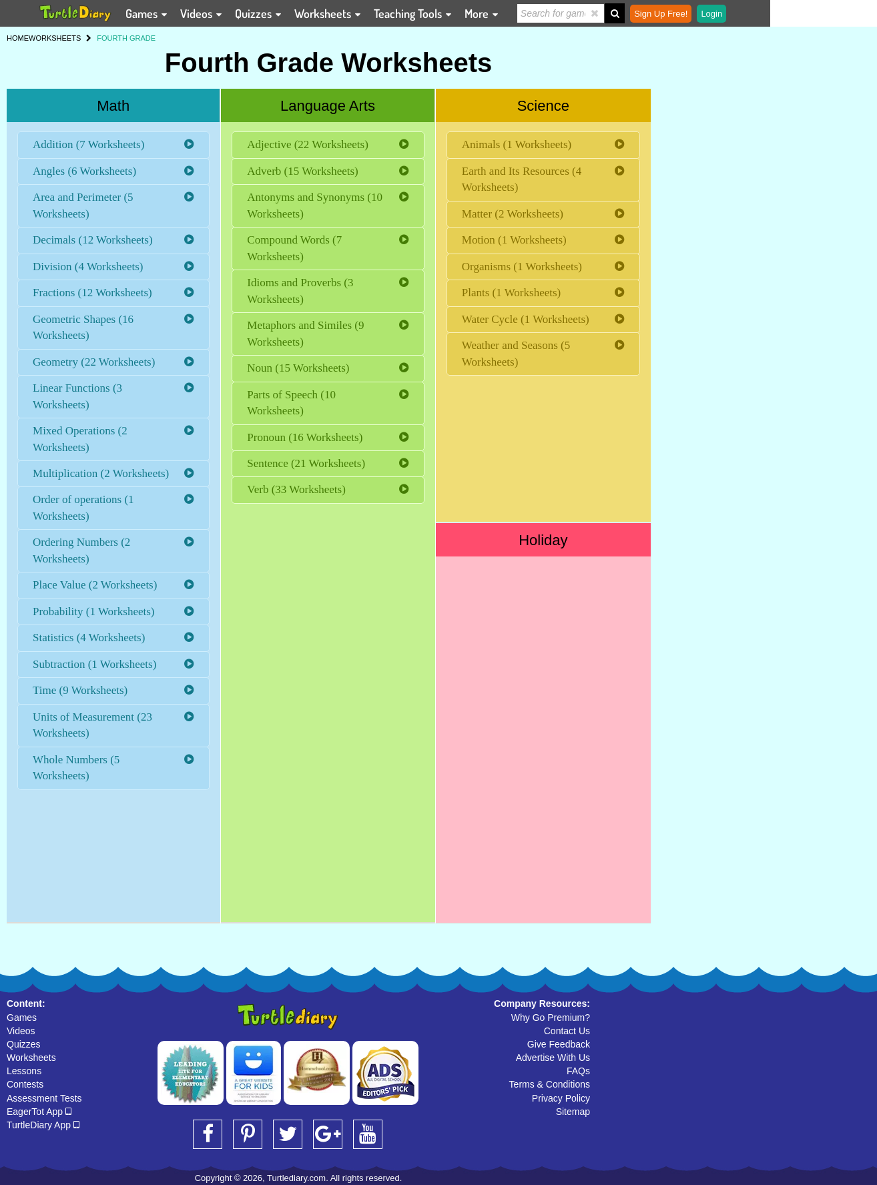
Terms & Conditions (549, 1084)
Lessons (24, 1071)
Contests (25, 1084)
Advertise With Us (553, 1057)
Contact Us (567, 1031)
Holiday (543, 540)
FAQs (578, 1071)
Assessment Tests (44, 1098)
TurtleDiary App (43, 1125)
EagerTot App (39, 1111)
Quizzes (24, 1044)
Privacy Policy (561, 1098)
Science (543, 105)
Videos (21, 1031)
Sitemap (573, 1111)
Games (22, 1017)
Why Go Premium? (550, 1017)
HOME (18, 38)
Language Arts (327, 105)
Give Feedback (558, 1044)
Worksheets (31, 1057)
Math (113, 105)
